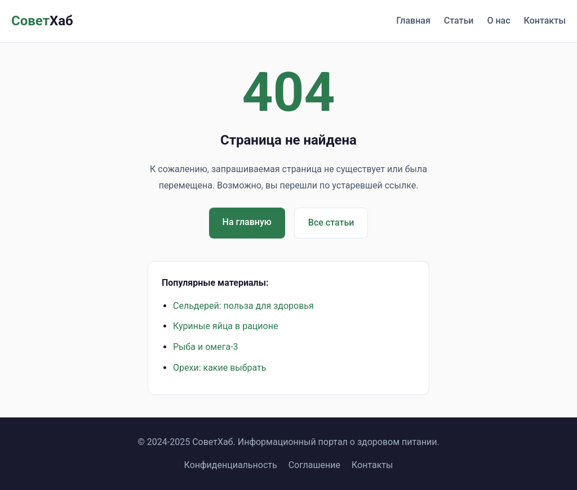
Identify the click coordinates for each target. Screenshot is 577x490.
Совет (42, 21)
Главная (413, 20)
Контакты (545, 20)
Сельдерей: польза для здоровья (243, 305)
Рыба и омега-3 (205, 346)
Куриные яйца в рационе (225, 326)
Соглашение (314, 465)
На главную (247, 222)
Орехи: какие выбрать (219, 367)
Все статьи (331, 222)
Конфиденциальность (230, 465)
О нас (498, 20)
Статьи (459, 20)
